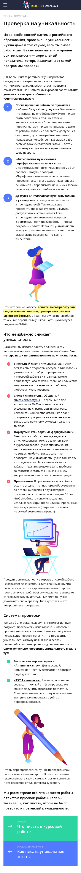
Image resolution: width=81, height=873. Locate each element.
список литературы (27, 400)
